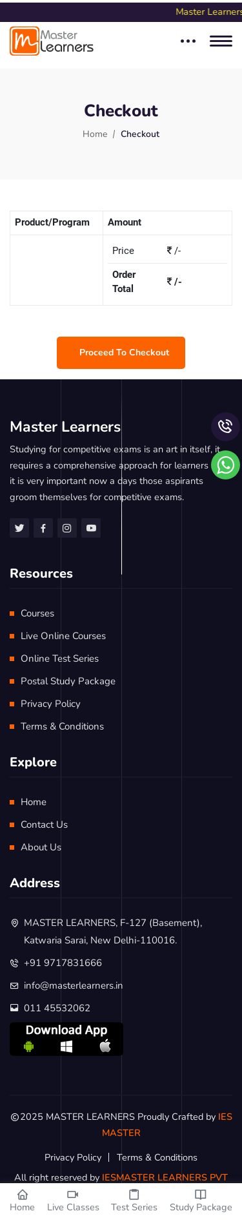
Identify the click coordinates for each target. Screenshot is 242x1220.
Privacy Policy (51, 703)
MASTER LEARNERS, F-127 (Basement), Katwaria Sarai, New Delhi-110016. (113, 931)
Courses (37, 613)
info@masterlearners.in (73, 985)
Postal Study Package (68, 681)
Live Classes (73, 1201)
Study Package (201, 1201)
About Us (41, 847)
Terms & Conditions (62, 726)
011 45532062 (57, 1008)
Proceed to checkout (124, 352)
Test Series (134, 1201)
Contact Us (44, 824)
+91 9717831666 (63, 962)
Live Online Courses (63, 635)
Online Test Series (60, 658)
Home (95, 134)
